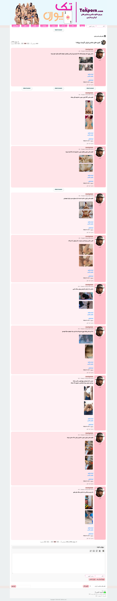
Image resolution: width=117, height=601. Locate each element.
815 (16, 43)
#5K (79, 51)
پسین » (12, 44)
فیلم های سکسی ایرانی (98, 36)
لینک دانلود (90, 74)
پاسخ (92, 85)
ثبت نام (63, 26)
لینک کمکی (90, 80)
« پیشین (34, 44)
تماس (25, 26)
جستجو (53, 26)
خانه (73, 26)
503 (28, 43)
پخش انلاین (90, 76)
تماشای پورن (15, 26)
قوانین (34, 26)
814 (19, 43)
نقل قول (89, 85)
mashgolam (89, 49)
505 (22, 43)
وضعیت (44, 26)
